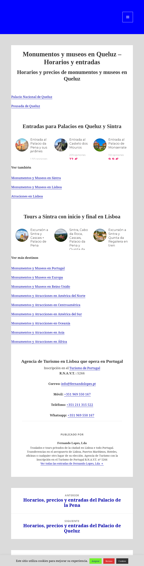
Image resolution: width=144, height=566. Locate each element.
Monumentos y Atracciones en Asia (37, 332)
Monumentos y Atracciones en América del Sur (46, 314)
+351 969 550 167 (77, 394)
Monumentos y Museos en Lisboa (36, 187)
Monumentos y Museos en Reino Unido (40, 286)
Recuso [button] (109, 561)
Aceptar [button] (95, 561)
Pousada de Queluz (25, 106)
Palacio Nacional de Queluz (31, 97)
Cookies (122, 561)
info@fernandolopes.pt (78, 384)
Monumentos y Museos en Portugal (38, 268)
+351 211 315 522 (80, 404)
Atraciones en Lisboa (27, 196)
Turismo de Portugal (84, 368)
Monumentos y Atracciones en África (39, 341)
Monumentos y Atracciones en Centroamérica (45, 305)
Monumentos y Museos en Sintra (36, 178)
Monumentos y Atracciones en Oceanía (40, 323)
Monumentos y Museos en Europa (37, 277)
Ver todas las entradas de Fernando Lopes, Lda (70, 463)
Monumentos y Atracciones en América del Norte (48, 295)
